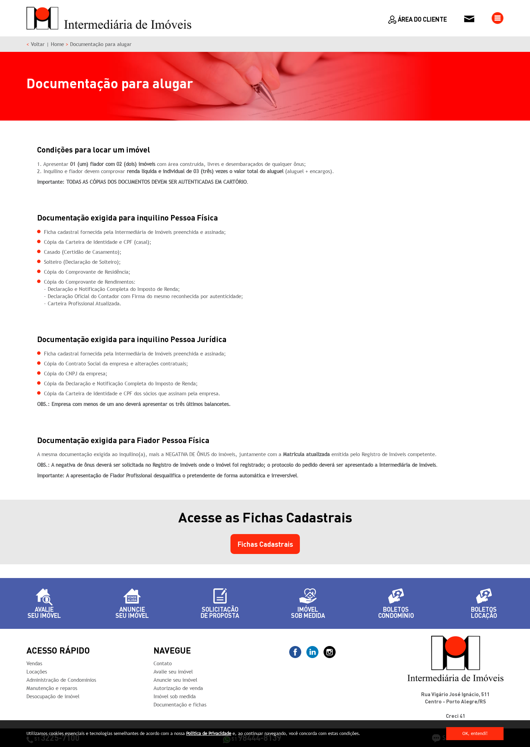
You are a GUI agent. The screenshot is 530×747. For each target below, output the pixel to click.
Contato (163, 663)
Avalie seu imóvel (173, 672)
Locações (36, 672)
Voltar (38, 44)
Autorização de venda (178, 688)
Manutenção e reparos (51, 688)
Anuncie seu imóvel (175, 680)
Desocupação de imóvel (52, 696)
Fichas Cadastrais (265, 544)
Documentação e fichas (180, 705)
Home (57, 44)
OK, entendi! (475, 733)
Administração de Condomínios (61, 680)
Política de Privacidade (208, 733)
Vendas (34, 663)
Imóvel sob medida (175, 696)
